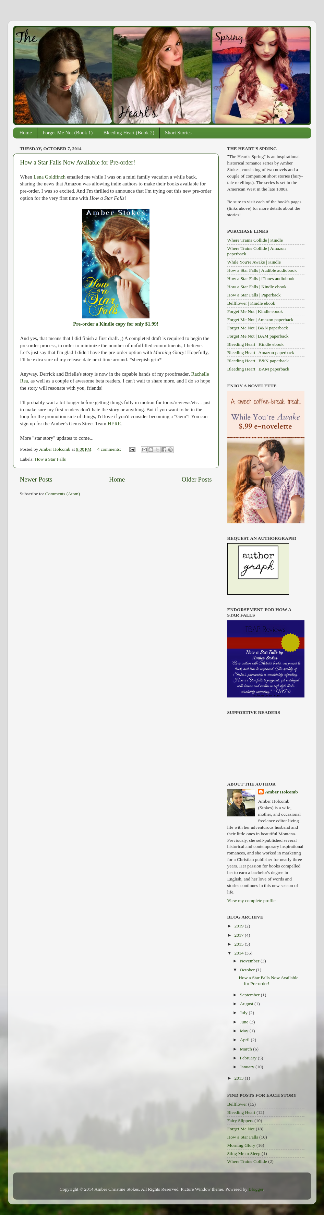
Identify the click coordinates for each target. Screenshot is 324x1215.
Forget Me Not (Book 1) (68, 132)
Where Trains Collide (247, 1161)
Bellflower (237, 1104)
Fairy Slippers (240, 1120)
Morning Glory (241, 1145)
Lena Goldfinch (50, 177)
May (245, 1030)
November (250, 960)
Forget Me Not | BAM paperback (258, 336)
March (246, 1049)
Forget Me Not (241, 1128)
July (244, 1012)
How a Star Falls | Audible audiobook (262, 270)
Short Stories (178, 132)
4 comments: (109, 449)
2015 (239, 944)
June (245, 1021)
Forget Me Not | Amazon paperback (260, 319)
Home (25, 132)
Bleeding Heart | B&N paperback (258, 360)
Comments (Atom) (62, 493)
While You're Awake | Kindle (254, 262)
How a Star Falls (50, 459)
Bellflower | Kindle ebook (251, 303)
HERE (114, 423)
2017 (239, 935)
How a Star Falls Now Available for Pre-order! (77, 162)
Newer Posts (36, 479)
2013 (239, 1078)
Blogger (256, 1189)
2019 (239, 925)
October (248, 969)
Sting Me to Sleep (244, 1153)
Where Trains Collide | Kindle (255, 240)
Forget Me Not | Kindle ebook (255, 311)
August (247, 1003)
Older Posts (197, 479)
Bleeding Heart (241, 1112)
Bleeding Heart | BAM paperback (258, 369)
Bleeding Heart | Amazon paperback (260, 352)
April (245, 1039)
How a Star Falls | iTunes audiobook (261, 278)
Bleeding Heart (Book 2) (128, 132)
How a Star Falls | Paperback (254, 294)
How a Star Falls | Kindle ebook (257, 286)
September (250, 994)
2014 (239, 953)
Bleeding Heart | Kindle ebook (255, 344)
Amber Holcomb (281, 791)
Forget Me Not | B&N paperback (257, 327)
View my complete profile (251, 900)
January (247, 1066)
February (249, 1057)
